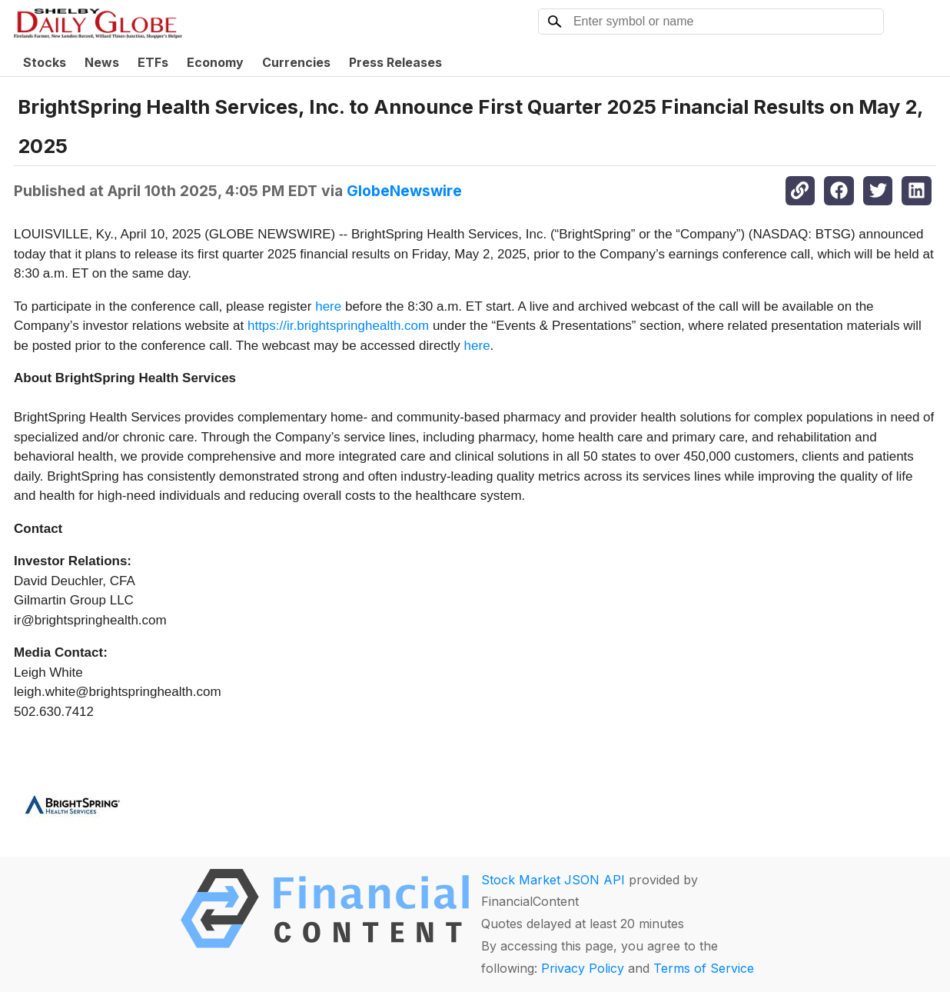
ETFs (153, 62)
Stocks (44, 62)
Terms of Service (703, 968)
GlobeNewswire (404, 190)
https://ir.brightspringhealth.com (338, 325)
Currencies (296, 62)
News (102, 62)
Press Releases (395, 62)
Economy (215, 62)
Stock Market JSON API (553, 879)
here (328, 306)
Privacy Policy (582, 968)
